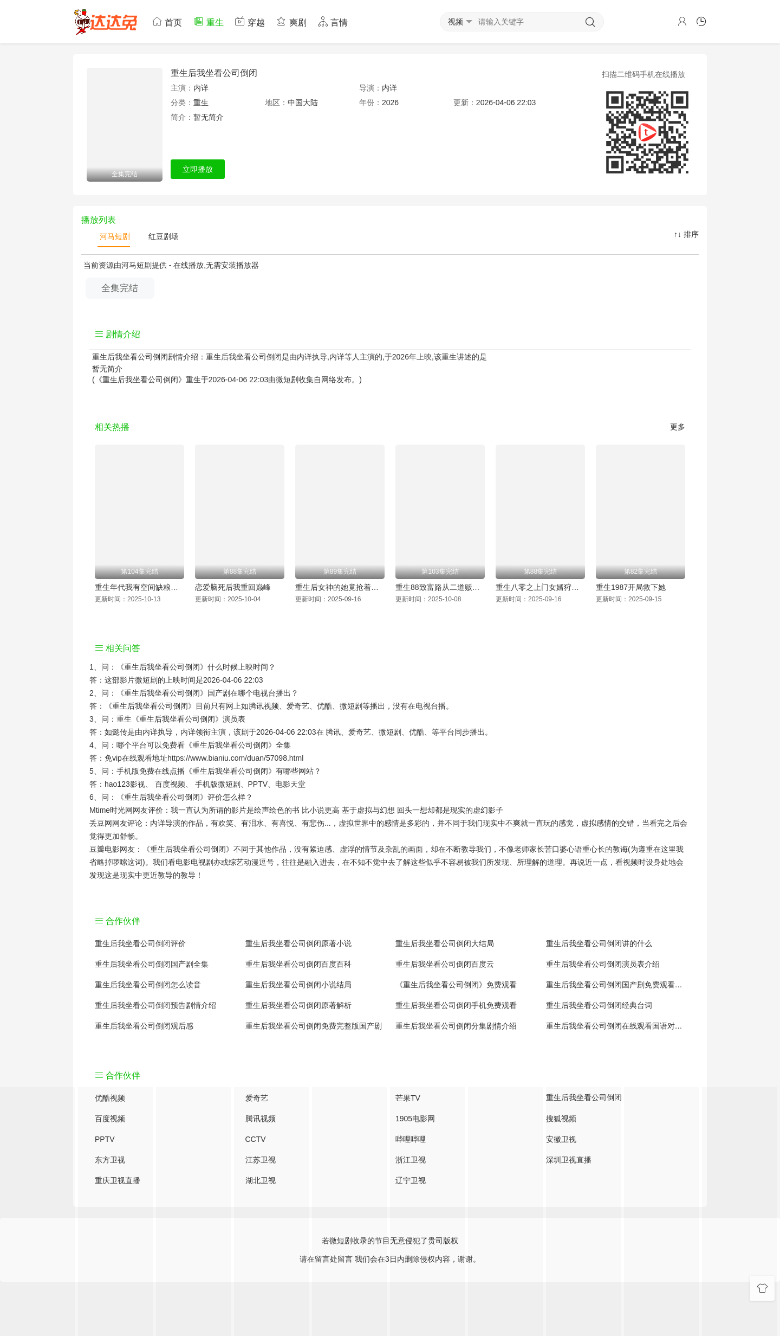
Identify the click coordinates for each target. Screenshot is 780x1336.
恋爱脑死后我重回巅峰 (233, 587)
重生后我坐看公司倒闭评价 (140, 943)
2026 (390, 102)
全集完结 (119, 288)
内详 (201, 88)
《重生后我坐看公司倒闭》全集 (238, 745)
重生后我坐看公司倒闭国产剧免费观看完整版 (616, 984)
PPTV (258, 784)
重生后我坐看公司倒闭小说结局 (298, 984)
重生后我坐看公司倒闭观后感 (144, 1026)
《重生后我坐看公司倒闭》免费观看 (456, 984)
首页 (167, 21)
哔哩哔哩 (410, 1139)
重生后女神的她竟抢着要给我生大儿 (340, 587)
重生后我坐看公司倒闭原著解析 (298, 1005)
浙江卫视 (410, 1159)
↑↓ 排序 (686, 234)
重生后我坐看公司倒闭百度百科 (298, 964)
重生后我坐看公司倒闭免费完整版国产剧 (313, 1026)
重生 (208, 21)
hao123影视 (125, 784)
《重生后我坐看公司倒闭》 (161, 667)
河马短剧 (114, 236)
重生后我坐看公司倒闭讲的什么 (599, 943)
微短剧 (287, 379)
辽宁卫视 (410, 1180)
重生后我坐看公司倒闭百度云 (444, 964)
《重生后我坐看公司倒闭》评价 (169, 797)
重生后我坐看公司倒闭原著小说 (298, 943)
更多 (677, 426)
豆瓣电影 (104, 849)
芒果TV (407, 1098)
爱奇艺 (359, 732)
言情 (332, 21)
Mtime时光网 (111, 810)
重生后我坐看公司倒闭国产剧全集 (152, 964)
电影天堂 (290, 784)
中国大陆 (303, 102)
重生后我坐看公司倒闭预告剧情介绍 (155, 1005)
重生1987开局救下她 (631, 587)
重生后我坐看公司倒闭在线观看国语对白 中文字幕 (616, 1026)
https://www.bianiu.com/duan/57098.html (235, 758)
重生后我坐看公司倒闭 (214, 73)
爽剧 (291, 21)
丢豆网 (100, 823)
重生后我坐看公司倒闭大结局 (444, 943)
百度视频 (170, 784)
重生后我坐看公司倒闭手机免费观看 (456, 1005)
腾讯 (333, 732)
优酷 (416, 732)
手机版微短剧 (217, 784)
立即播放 (198, 169)
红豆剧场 (162, 236)
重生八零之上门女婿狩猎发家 (540, 587)
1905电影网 (415, 1118)
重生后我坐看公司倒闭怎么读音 (148, 984)
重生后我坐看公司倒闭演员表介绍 (603, 964)
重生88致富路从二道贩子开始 (440, 587)
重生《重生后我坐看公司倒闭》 (169, 719)
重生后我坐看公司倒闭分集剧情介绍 (456, 1026)
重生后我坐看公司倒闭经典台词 (599, 1005)
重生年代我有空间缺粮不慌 (139, 587)
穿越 (250, 21)
